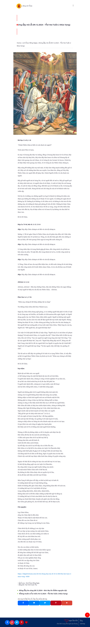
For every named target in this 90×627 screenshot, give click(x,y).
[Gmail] (66, 603)
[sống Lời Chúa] (19, 6)
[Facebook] (23, 603)
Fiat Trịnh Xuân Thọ (31, 585)
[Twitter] (45, 603)
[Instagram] (12, 622)
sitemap (82, 623)
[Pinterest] (55, 603)
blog (81, 620)
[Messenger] (34, 603)
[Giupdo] (26, 622)
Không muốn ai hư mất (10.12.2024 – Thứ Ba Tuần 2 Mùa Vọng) (43, 594)
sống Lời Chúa (27, 6)
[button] (87, 615)
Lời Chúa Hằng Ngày (33, 583)
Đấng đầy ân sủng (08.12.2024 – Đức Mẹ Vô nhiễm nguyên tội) (43, 590)
